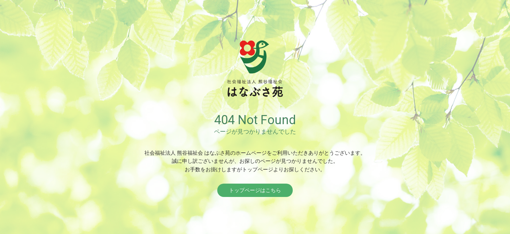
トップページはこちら (255, 190)
